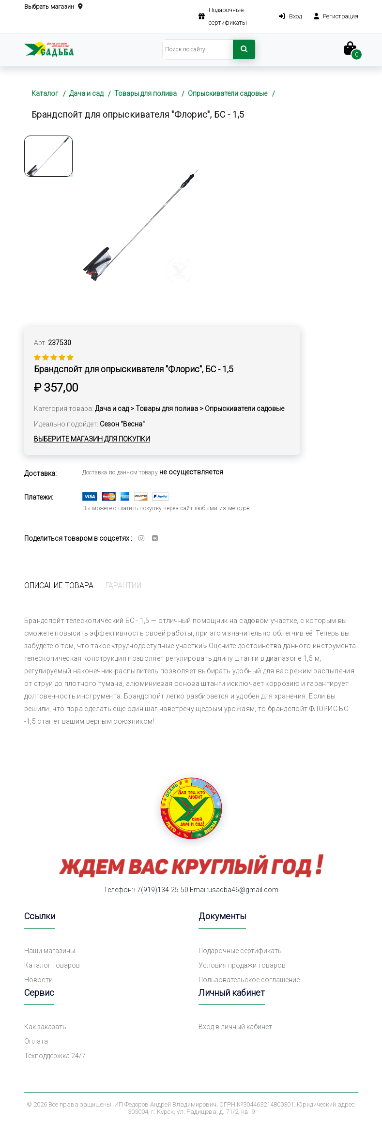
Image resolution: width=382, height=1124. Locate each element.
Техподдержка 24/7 (55, 1056)
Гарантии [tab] (123, 585)
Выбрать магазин (53, 7)
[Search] (198, 49)
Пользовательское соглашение (249, 980)
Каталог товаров (52, 965)
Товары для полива (145, 93)
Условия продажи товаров (242, 965)
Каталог (44, 93)
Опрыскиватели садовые (227, 93)
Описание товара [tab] (58, 585)
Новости (38, 980)
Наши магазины (49, 951)
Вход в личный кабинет (235, 1027)
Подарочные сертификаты (241, 951)
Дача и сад (86, 93)
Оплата (36, 1041)
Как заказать (45, 1027)
